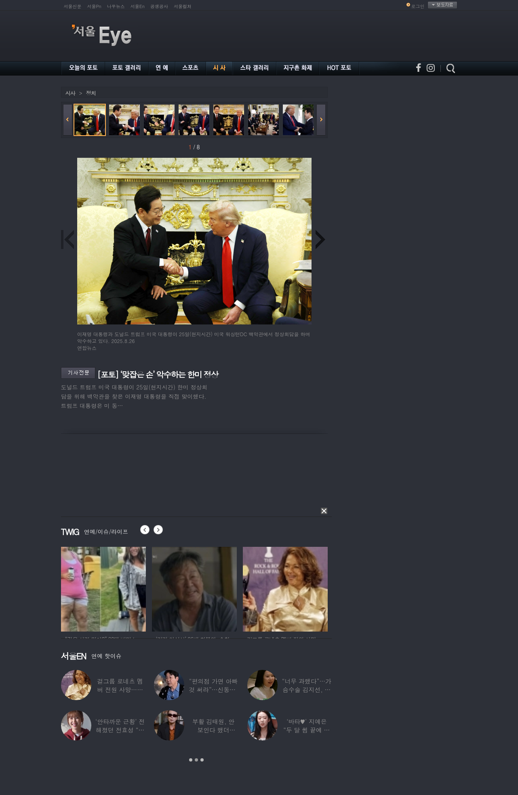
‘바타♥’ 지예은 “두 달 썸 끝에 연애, (306, 730)
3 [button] (202, 760)
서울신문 (73, 6)
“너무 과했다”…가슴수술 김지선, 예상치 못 (306, 689)
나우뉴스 (116, 6)
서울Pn (94, 6)
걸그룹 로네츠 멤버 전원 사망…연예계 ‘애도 (120, 689)
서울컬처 (183, 6)
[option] (103, 588)
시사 (70, 93)
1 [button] (190, 760)
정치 (91, 93)
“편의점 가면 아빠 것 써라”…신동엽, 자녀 (213, 689)
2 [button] (196, 760)
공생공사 (159, 6)
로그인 (418, 6)
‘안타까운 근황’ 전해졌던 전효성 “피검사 (120, 730)
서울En (138, 6)
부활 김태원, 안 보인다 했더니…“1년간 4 (213, 730)
